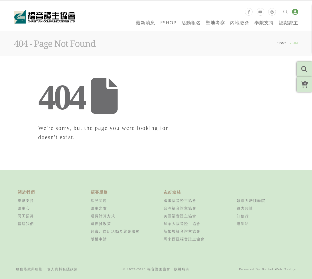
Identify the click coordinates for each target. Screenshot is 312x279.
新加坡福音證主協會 (182, 231)
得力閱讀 (245, 208)
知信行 (243, 216)
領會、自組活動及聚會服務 (115, 231)
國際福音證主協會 (180, 201)
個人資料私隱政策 (62, 269)
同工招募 (26, 216)
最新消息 (145, 22)
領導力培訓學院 (251, 201)
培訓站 (243, 224)
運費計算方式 (103, 216)
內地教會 (239, 22)
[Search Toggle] (285, 11)
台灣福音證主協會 (180, 208)
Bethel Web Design (279, 269)
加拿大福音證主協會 (182, 224)
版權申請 (99, 239)
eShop (168, 22)
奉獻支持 (264, 22)
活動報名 (191, 22)
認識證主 (288, 22)
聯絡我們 (26, 224)
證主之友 (99, 208)
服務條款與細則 (29, 269)
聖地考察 (215, 22)
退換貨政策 (101, 224)
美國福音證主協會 (180, 216)
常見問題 (99, 201)
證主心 (24, 208)
